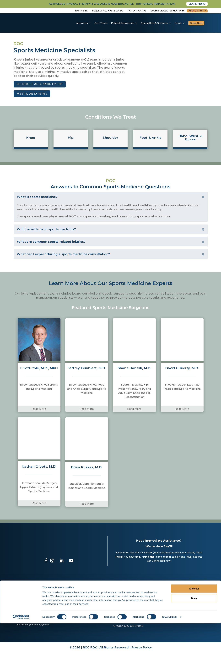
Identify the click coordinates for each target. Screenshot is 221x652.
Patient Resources (122, 23)
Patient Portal (137, 11)
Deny (194, 626)
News (178, 23)
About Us (82, 23)
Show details (169, 645)
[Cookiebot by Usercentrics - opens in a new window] (21, 645)
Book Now (196, 23)
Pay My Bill (81, 11)
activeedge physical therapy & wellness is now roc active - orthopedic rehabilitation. (104, 3)
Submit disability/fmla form (167, 11)
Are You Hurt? (197, 11)
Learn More (196, 3)
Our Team (101, 23)
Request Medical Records (107, 11)
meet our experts (31, 94)
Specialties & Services (154, 23)
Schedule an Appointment (39, 84)
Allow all (194, 617)
